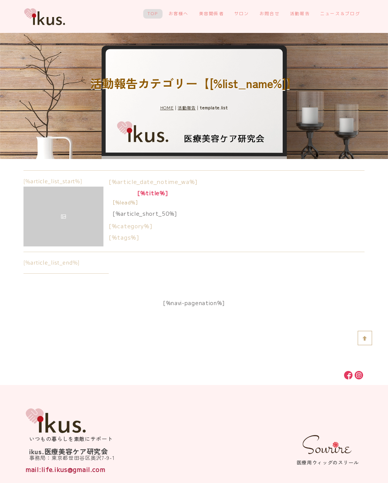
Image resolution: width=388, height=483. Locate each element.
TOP (152, 14)
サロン (241, 14)
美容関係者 (211, 14)
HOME (167, 108)
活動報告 (300, 14)
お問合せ (270, 14)
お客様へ (179, 14)
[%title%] (152, 193)
